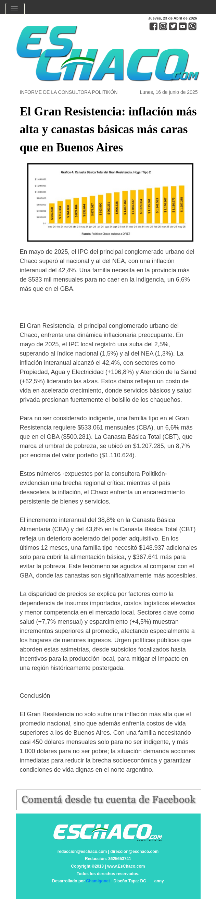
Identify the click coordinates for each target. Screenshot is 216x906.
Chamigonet (98, 881)
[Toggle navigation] (15, 9)
